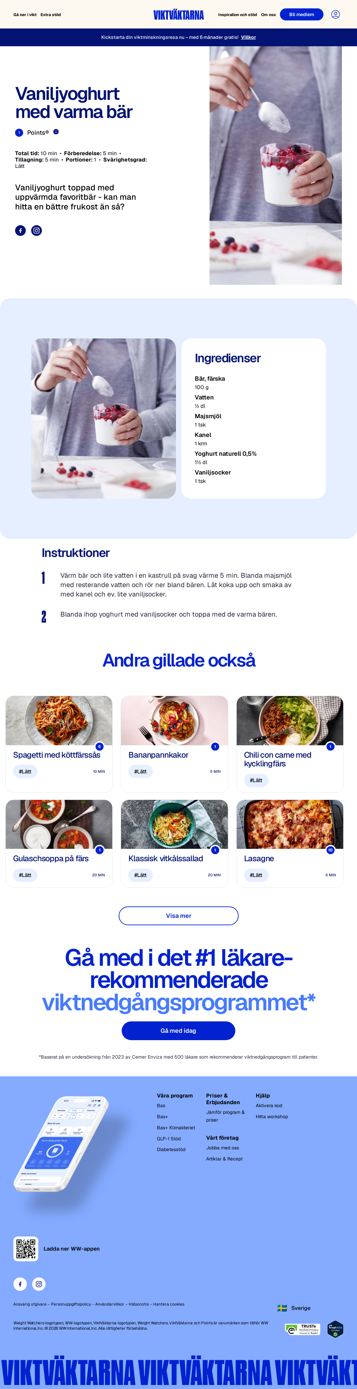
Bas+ (162, 1117)
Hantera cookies (168, 1304)
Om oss (268, 14)
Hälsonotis (139, 1304)
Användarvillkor (109, 1304)
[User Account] (336, 14)
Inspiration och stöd (237, 14)
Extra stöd (51, 14)
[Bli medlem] (301, 14)
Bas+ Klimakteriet (176, 1128)
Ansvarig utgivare (30, 1304)
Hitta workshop (272, 1117)
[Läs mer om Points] (56, 131)
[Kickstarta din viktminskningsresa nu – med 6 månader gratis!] (178, 37)
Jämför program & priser (225, 1116)
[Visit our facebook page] (20, 230)
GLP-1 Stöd (169, 1139)
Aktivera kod (269, 1105)
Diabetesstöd (171, 1149)
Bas (161, 1105)
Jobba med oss (222, 1148)
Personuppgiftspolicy (71, 1304)
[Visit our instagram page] (36, 230)
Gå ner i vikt (25, 14)
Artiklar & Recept (224, 1159)
